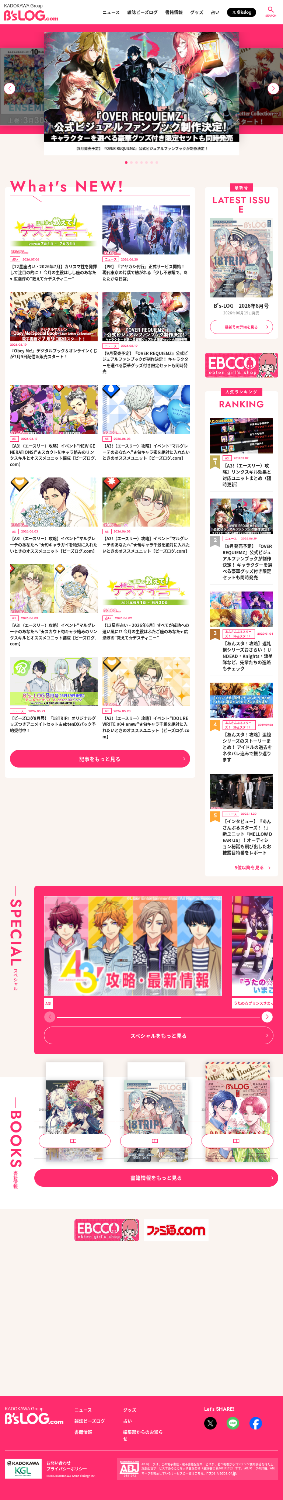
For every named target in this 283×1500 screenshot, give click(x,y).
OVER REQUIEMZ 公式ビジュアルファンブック (74, 1137)
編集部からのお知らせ (141, 1439)
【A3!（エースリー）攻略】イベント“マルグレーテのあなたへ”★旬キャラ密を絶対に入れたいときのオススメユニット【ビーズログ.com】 (146, 451)
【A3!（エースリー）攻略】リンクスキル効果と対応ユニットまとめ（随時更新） (248, 467)
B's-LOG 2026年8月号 (241, 305)
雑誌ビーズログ (142, 12)
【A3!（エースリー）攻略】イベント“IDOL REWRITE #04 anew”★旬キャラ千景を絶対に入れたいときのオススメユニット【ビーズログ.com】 (145, 725)
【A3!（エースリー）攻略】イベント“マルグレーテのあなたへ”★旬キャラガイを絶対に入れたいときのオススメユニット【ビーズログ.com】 (53, 543)
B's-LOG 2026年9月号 (141, 1134)
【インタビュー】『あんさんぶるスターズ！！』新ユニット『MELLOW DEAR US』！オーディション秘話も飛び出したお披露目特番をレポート (247, 772)
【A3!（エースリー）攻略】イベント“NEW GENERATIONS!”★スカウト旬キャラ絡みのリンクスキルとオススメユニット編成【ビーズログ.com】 (53, 454)
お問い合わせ (56, 1465)
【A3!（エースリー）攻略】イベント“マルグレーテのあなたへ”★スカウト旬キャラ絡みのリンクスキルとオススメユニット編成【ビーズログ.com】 (53, 633)
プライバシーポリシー (93, 1465)
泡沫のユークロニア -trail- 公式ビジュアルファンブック (74, 1269)
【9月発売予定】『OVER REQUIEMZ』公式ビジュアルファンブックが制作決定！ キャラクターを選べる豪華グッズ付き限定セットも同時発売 (145, 361)
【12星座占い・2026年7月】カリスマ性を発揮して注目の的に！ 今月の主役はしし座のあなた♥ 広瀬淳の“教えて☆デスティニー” (53, 272)
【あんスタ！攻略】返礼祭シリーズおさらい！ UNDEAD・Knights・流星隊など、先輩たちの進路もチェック (247, 620)
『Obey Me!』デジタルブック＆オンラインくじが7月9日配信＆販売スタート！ (53, 353)
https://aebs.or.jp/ (218, 1473)
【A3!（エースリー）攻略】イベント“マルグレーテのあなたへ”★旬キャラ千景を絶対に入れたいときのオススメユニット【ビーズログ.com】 (146, 543)
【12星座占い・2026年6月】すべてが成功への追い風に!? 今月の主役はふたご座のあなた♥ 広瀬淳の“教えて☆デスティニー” (145, 630)
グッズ (196, 12)
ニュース (111, 12)
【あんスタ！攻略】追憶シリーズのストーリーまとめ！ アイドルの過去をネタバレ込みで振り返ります (247, 697)
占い (215, 12)
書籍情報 (174, 12)
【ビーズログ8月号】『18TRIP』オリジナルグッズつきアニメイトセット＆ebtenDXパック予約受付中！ (53, 722)
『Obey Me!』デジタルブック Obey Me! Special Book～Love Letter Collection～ (237, 1137)
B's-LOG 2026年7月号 (223, 1266)
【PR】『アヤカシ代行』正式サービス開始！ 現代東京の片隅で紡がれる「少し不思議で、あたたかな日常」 (145, 272)
